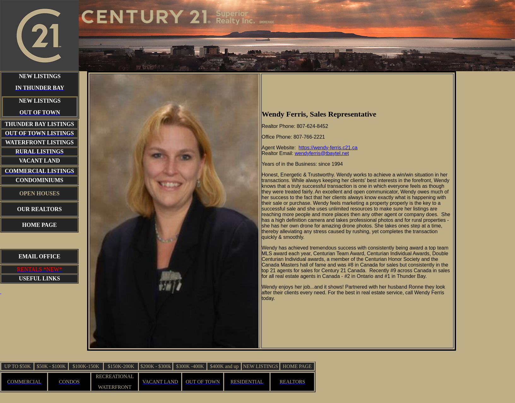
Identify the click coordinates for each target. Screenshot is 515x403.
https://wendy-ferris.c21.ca (328, 147)
